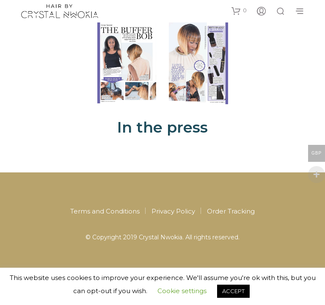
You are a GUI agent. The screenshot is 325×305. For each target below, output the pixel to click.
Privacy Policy (173, 211)
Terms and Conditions (105, 211)
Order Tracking (231, 211)
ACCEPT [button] (233, 291)
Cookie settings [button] (182, 291)
